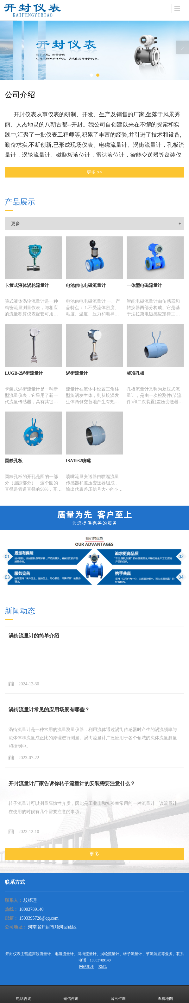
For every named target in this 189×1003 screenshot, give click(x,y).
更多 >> (94, 172)
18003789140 (31, 909)
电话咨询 (23, 994)
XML (102, 966)
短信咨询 (71, 994)
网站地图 (86, 966)
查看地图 (165, 994)
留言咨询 (118, 994)
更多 (15, 223)
